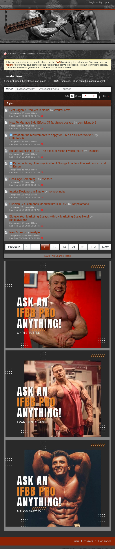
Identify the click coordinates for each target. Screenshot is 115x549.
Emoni (17, 166)
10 (35, 247)
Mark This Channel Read (57, 255)
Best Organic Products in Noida (29, 110)
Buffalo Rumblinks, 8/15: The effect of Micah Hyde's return (46, 150)
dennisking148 (87, 122)
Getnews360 (17, 138)
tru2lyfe (35, 232)
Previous (14, 247)
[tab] (9, 89)
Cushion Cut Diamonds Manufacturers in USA (38, 204)
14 (64, 247)
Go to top (105, 541)
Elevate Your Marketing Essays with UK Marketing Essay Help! (49, 216)
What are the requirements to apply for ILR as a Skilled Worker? (53, 135)
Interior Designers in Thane (26, 191)
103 (93, 247)
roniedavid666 (18, 219)
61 (83, 247)
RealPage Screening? (23, 179)
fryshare (47, 179)
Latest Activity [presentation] (26, 89)
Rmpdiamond (80, 204)
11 (45, 247)
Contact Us (89, 541)
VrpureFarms (62, 110)
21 (73, 247)
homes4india (56, 191)
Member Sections (28, 54)
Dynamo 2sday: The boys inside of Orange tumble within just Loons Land (59, 163)
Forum (13, 54)
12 (54, 247)
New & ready (17, 232)
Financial (93, 150)
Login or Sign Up (99, 2)
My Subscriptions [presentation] (49, 89)
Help (77, 541)
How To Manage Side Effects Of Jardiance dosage (41, 122)
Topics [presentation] (9, 89)
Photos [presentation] (67, 89)
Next (105, 247)
